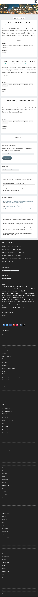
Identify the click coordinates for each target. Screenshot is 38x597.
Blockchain (4, 334)
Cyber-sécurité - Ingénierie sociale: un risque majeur (13, 252)
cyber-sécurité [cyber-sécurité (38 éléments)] (21, 291)
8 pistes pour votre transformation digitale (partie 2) (14, 183)
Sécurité (4, 432)
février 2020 (5, 476)
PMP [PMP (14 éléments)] (33, 301)
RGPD (3, 373)
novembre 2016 (5, 556)
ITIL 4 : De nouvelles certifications (9, 261)
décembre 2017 (5, 528)
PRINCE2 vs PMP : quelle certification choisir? (11, 249)
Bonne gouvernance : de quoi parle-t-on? (11, 190)
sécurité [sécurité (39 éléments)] (15, 305)
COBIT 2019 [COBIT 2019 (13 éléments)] (20, 288)
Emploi (3, 365)
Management (5, 426)
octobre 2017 (5, 534)
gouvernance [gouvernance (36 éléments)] (11, 297)
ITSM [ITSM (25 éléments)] (3, 301)
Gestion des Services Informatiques (10, 396)
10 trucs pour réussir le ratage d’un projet (19, 100)
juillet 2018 (4, 519)
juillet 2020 (4, 467)
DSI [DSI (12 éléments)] (14, 293)
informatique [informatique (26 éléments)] (6, 299)
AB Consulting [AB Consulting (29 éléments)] (17, 286)
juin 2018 (4, 522)
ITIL (3, 401)
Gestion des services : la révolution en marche (12, 255)
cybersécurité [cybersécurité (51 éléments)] (7, 293)
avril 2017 (4, 547)
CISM (3, 344)
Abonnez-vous (7, 158)
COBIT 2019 (4, 350)
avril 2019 (4, 491)
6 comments (30, 24)
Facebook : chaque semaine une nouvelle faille (12, 246)
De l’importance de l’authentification (13, 206)
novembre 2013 (5, 586)
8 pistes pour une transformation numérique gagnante (14, 185)
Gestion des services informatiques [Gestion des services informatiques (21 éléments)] (21, 295)
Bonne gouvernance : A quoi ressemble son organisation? (15, 188)
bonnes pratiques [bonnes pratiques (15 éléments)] (31, 286)
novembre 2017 (5, 531)
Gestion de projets (6, 386)
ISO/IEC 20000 (5, 398)
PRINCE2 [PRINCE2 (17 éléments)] (4, 303)
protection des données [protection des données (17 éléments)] (15, 303)
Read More (19, 40)
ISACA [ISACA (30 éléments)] (12, 299)
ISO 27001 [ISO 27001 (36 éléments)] (22, 299)
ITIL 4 (3, 423)
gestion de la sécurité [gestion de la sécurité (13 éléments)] (22, 293)
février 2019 (5, 497)
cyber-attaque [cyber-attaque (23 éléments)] (27, 288)
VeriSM (3, 404)
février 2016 (5, 565)
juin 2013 (4, 593)
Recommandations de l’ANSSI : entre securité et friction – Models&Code (18, 201)
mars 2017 (4, 550)
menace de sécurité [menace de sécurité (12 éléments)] (15, 301)
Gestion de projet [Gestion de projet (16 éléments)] (30, 293)
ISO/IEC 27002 (5, 444)
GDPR (3, 371)
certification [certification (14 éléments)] (4, 288)
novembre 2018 (5, 507)
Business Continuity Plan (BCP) (8, 382)
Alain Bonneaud (21, 24)
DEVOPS (4, 362)
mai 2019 (4, 488)
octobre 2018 (5, 510)
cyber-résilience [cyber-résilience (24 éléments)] (11, 291)
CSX (3, 436)
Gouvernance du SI (6, 411)
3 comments (30, 63)
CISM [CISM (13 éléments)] (10, 288)
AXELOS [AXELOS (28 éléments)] (24, 286)
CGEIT (3, 337)
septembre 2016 (5, 562)
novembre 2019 (5, 479)
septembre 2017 (5, 537)
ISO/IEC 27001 (5, 440)
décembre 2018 (5, 504)
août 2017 (4, 540)
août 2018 (4, 516)
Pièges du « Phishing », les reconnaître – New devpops (14, 229)
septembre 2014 (5, 580)
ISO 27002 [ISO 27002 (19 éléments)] (28, 299)
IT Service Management (7, 420)
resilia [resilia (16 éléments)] (8, 305)
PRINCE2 (4, 392)
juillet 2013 (4, 590)
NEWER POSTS (19, 137)
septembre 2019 (5, 485)
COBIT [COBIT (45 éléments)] (16, 289)
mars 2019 (4, 494)
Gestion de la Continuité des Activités (10, 377)
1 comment (30, 103)
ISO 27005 (4, 417)
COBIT (3, 413)
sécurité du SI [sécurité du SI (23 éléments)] (16, 307)
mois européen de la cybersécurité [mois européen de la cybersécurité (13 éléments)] (26, 301)
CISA (3, 340)
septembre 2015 (5, 571)
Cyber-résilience (5, 356)
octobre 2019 (5, 482)
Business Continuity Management (9, 379)
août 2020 (4, 464)
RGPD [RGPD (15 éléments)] (11, 305)
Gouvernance (5, 408)
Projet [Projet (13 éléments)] (8, 303)
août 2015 (4, 574)
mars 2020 (4, 473)
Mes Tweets (4, 315)
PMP (3, 388)
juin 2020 (4, 470)
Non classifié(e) (5, 429)
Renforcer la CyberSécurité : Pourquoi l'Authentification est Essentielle (18, 205)
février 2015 (5, 577)
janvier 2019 (4, 500)
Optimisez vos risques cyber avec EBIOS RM (14, 202)
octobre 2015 (5, 568)
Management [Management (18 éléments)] (8, 301)
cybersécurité (5, 434)
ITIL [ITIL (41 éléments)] (32, 299)
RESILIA (3, 358)
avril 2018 (4, 525)
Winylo (4, 208)
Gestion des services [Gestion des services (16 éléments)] (7, 295)
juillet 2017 (4, 543)
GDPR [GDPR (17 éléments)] (16, 293)
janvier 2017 (4, 553)
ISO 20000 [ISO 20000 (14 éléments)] (17, 299)
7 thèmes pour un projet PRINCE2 (19, 22)
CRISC (3, 353)
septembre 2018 (5, 513)
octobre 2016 (5, 559)
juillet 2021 (4, 460)
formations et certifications (8, 368)
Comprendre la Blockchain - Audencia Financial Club (14, 233)
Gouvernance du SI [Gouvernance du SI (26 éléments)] (22, 297)
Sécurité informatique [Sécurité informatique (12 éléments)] (25, 307)
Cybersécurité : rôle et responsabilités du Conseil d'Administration (16, 258)
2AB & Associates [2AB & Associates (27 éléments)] (7, 286)
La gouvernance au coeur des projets (19, 61)
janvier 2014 (4, 583)
